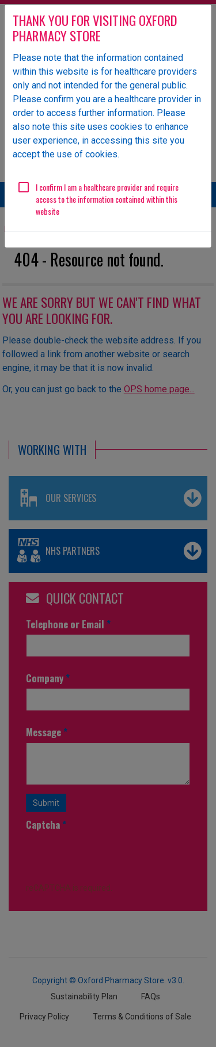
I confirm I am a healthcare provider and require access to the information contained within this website (107, 199)
